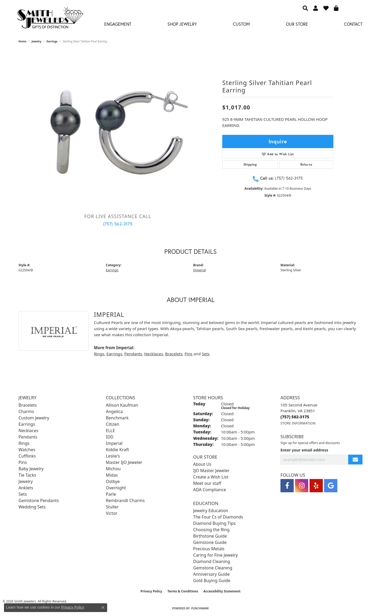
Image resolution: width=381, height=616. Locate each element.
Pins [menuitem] (23, 462)
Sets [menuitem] (23, 494)
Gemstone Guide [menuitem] (209, 542)
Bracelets (173, 353)
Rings (99, 353)
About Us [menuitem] (202, 464)
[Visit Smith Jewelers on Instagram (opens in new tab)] (301, 485)
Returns (306, 164)
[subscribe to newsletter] (355, 459)
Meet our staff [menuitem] (207, 483)
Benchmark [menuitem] (117, 418)
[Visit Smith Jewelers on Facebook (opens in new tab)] (287, 485)
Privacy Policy (151, 591)
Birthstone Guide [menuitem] (210, 536)
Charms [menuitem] (26, 411)
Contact (353, 24)
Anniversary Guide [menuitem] (211, 574)
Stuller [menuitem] (112, 507)
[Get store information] (298, 423)
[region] (117, 129)
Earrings (52, 41)
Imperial (199, 270)
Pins (189, 353)
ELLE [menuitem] (110, 430)
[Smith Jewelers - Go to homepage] (50, 19)
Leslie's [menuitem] (113, 456)
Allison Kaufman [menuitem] (122, 405)
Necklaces (153, 353)
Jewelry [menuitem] (26, 481)
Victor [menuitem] (111, 513)
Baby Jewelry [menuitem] (31, 469)
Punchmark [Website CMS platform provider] (200, 608)
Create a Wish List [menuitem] (210, 477)
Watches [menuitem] (27, 450)
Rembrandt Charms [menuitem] (125, 500)
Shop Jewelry (182, 24)
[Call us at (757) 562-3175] (294, 416)
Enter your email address (304, 450)
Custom (241, 24)
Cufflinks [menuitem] (27, 456)
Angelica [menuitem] (114, 411)
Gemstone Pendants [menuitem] (39, 500)
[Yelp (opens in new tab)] (316, 485)
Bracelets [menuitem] (28, 405)
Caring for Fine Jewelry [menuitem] (215, 555)
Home (22, 41)
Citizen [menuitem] (112, 424)
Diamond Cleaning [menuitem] (211, 561)
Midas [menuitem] (112, 475)
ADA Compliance (209, 490)
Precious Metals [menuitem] (208, 549)
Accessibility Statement (222, 591)
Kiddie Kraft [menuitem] (117, 450)
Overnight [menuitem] (116, 488)
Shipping (250, 164)
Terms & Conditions (182, 591)
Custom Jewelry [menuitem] (34, 418)
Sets (206, 353)
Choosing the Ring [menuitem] (211, 530)
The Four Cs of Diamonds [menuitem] (218, 517)
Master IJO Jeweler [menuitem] (124, 462)
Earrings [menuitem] (27, 424)
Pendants (133, 353)
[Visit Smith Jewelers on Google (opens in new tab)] (330, 485)
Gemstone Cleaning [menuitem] (212, 568)
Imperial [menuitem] (114, 443)
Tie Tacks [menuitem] (27, 475)
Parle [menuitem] (111, 494)
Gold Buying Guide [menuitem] (211, 580)
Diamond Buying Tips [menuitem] (214, 523)
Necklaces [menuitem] (28, 430)
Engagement (117, 24)
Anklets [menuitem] (26, 488)
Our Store (297, 24)
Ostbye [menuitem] (113, 481)
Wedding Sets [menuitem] (32, 507)
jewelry (36, 41)
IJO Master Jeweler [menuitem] (211, 470)
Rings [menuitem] (24, 443)
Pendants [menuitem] (28, 437)
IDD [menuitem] (110, 437)
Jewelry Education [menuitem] (210, 510)
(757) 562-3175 (118, 224)
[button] (305, 8)
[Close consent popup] (103, 607)
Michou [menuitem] (113, 469)
